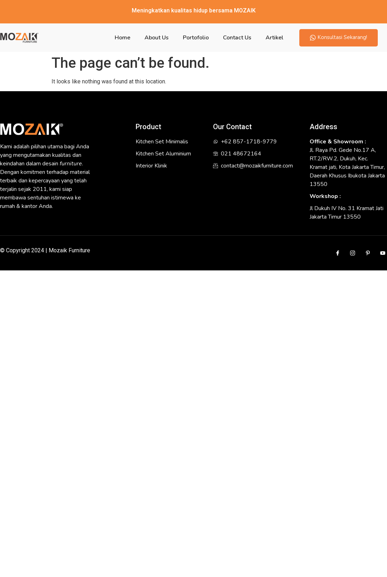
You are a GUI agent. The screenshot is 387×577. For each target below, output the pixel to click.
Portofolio (196, 38)
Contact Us (237, 38)
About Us (157, 38)
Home (122, 38)
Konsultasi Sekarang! (338, 37)
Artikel (274, 38)
